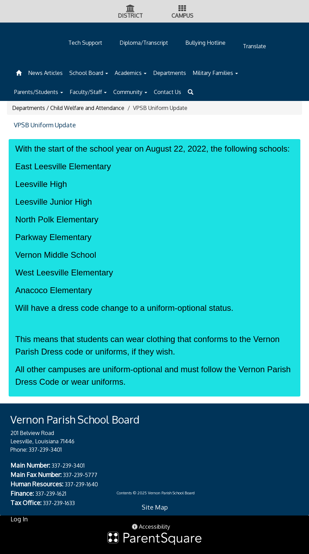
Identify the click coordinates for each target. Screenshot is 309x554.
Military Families (215, 72)
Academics (131, 72)
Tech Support (85, 42)
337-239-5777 (80, 474)
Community (130, 91)
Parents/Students (38, 91)
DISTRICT (130, 15)
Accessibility (151, 526)
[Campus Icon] (182, 9)
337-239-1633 (59, 503)
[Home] (19, 72)
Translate (254, 46)
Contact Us (167, 91)
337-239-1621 (50, 493)
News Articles (45, 72)
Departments (169, 72)
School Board (88, 72)
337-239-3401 (45, 449)
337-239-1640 (81, 484)
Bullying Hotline (205, 42)
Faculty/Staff (88, 91)
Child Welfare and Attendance (87, 107)
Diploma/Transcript (144, 42)
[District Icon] (130, 9)
